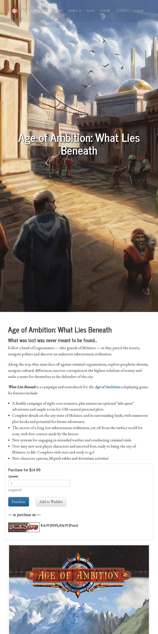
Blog (90, 10)
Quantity (13, 476)
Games (75, 10)
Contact (122, 10)
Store (58, 10)
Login (139, 10)
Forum (105, 10)
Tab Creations (29, 8)
